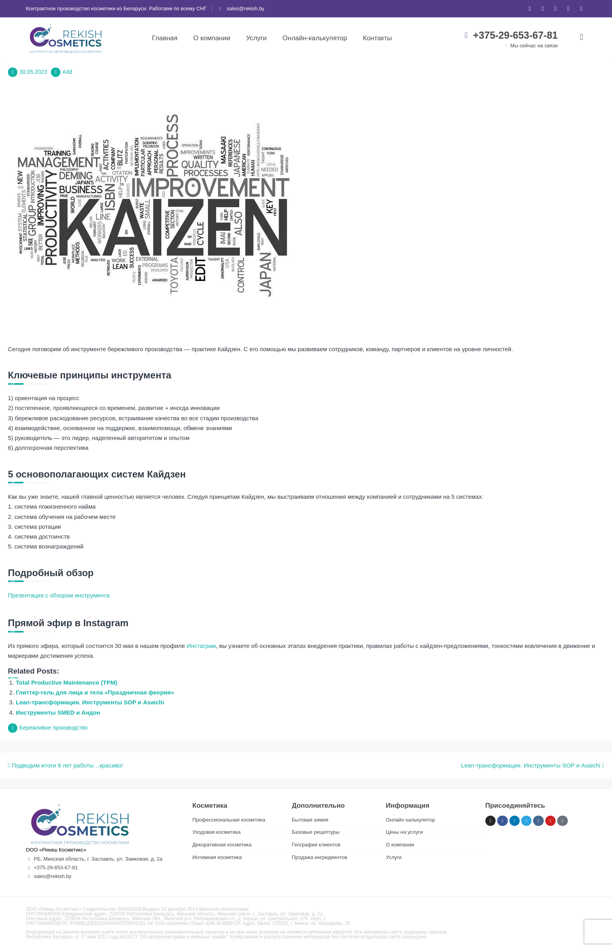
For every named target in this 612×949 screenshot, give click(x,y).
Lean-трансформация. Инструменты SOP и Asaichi (90, 702)
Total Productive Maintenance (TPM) (66, 682)
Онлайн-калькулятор (315, 38)
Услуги (256, 38)
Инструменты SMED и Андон (58, 712)
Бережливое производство (53, 727)
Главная (165, 38)
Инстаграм (201, 645)
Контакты (377, 38)
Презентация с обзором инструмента (59, 595)
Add (67, 72)
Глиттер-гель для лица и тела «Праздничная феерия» (95, 692)
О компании (211, 38)
